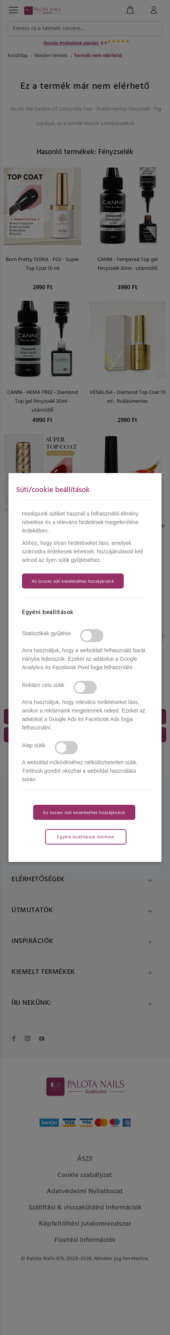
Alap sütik (33, 745)
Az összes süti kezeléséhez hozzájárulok (73, 581)
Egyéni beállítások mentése (85, 837)
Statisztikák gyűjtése (46, 633)
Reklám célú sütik (43, 685)
